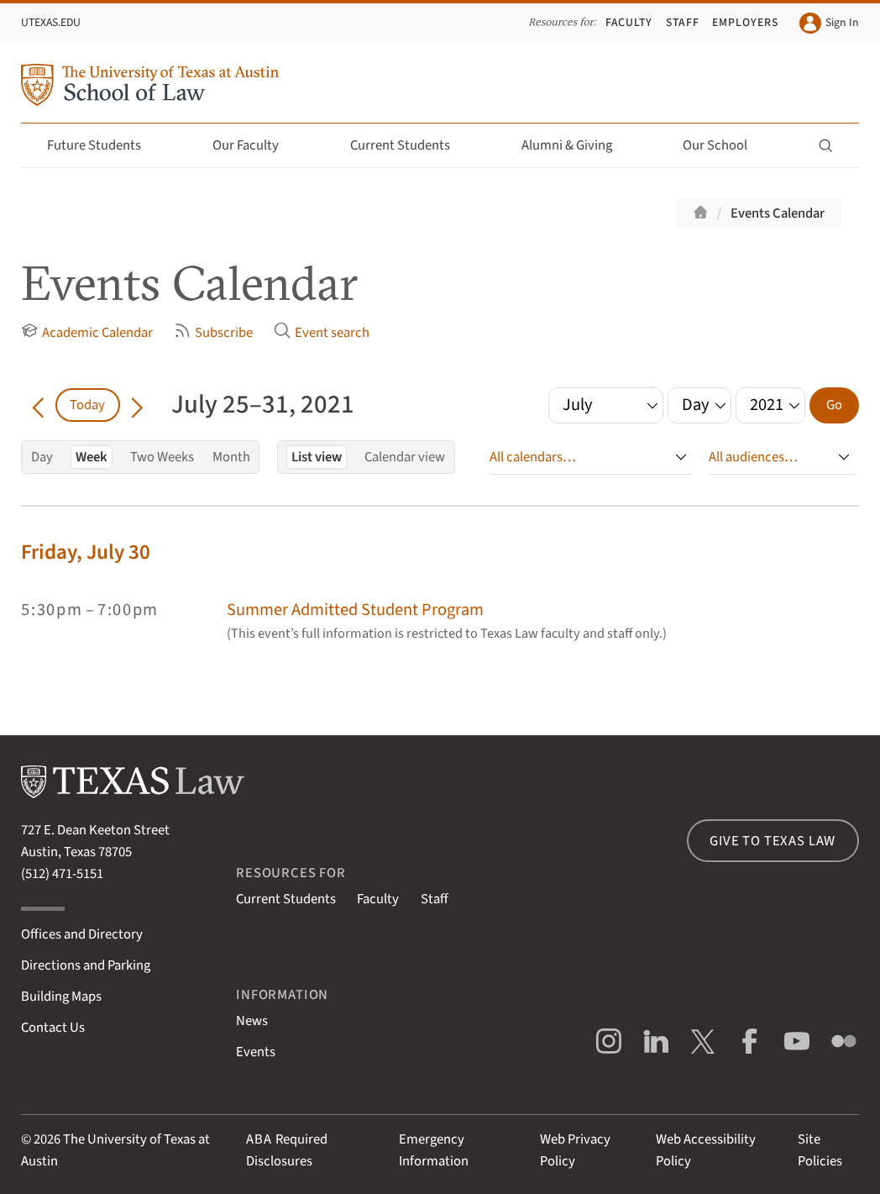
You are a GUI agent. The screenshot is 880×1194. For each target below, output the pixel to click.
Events (255, 1052)
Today (87, 405)
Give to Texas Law (772, 841)
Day (42, 457)
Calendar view (404, 457)
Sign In (828, 23)
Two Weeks (162, 457)
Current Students (409, 145)
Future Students (103, 145)
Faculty (629, 22)
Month (231, 457)
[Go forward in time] (137, 405)
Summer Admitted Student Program (355, 609)
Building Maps (61, 996)
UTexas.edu (51, 22)
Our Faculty (255, 145)
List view (316, 457)
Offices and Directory (82, 934)
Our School (725, 145)
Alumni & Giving (576, 145)
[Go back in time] (38, 405)
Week (91, 457)
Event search (321, 332)
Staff (682, 22)
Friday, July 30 (85, 552)
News (252, 1021)
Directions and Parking (85, 965)
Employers (745, 22)
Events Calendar (778, 213)
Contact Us (53, 1028)
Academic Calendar (87, 332)
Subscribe (213, 332)
